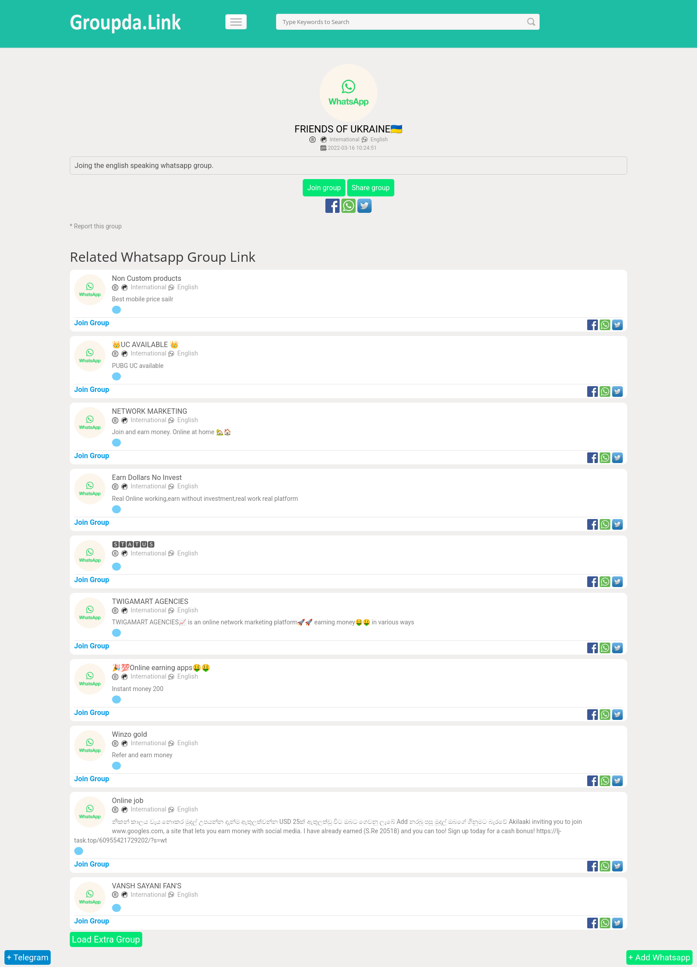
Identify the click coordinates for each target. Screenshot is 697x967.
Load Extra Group (106, 939)
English (379, 139)
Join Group (91, 323)
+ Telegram (27, 957)
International (344, 139)
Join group (324, 188)
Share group (371, 188)
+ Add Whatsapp (659, 957)
